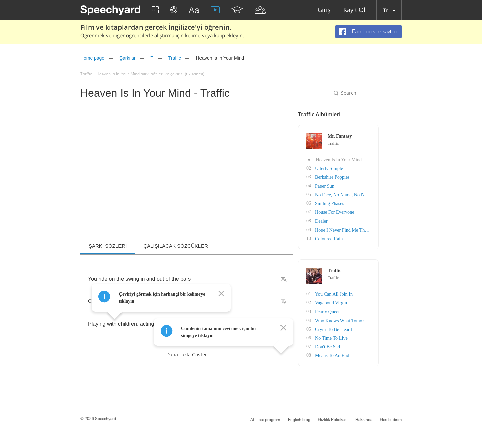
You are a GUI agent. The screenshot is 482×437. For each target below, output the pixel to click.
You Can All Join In (359, 293)
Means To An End (358, 354)
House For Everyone (360, 211)
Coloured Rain (354, 237)
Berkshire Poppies (358, 176)
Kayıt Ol (354, 10)
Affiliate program (265, 419)
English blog (299, 419)
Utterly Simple (355, 168)
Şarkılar (127, 58)
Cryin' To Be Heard (359, 328)
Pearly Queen (353, 310)
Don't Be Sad (353, 345)
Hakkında (363, 419)
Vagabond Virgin (357, 301)
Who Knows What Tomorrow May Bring (379, 319)
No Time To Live (357, 336)
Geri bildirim (391, 419)
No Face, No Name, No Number (371, 194)
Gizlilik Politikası (332, 419)
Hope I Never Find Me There (368, 229)
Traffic (174, 58)
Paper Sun (350, 185)
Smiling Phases (355, 202)
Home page (92, 58)
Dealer (347, 220)
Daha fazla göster (186, 354)
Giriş (324, 10)
